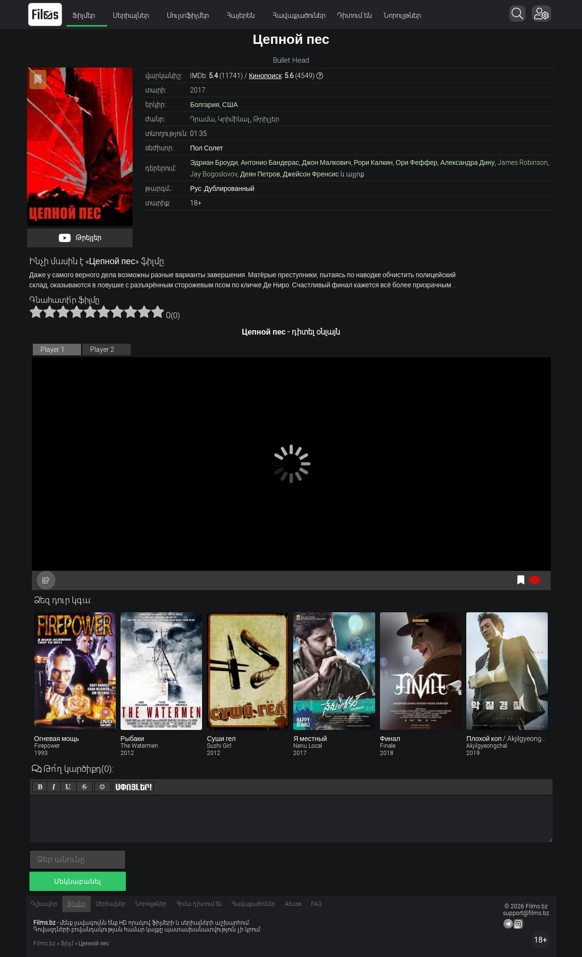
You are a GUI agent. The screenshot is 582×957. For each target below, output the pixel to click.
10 (157, 311)
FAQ (316, 904)
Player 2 (102, 349)
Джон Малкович (326, 162)
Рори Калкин (373, 162)
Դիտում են (355, 15)
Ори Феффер (417, 162)
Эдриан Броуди (214, 162)
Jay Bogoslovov (213, 174)
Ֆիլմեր (87, 15)
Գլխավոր (44, 904)
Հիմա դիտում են (199, 904)
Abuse (293, 904)
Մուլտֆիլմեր (191, 15)
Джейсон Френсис (311, 174)
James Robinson (523, 162)
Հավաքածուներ (299, 15)
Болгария (204, 104)
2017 (197, 90)
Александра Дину (467, 162)
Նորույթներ (402, 15)
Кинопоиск (265, 76)
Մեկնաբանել (77, 881)
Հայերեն (244, 15)
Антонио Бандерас (270, 162)
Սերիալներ (134, 15)
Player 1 (53, 349)
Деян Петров (260, 174)
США (230, 104)
